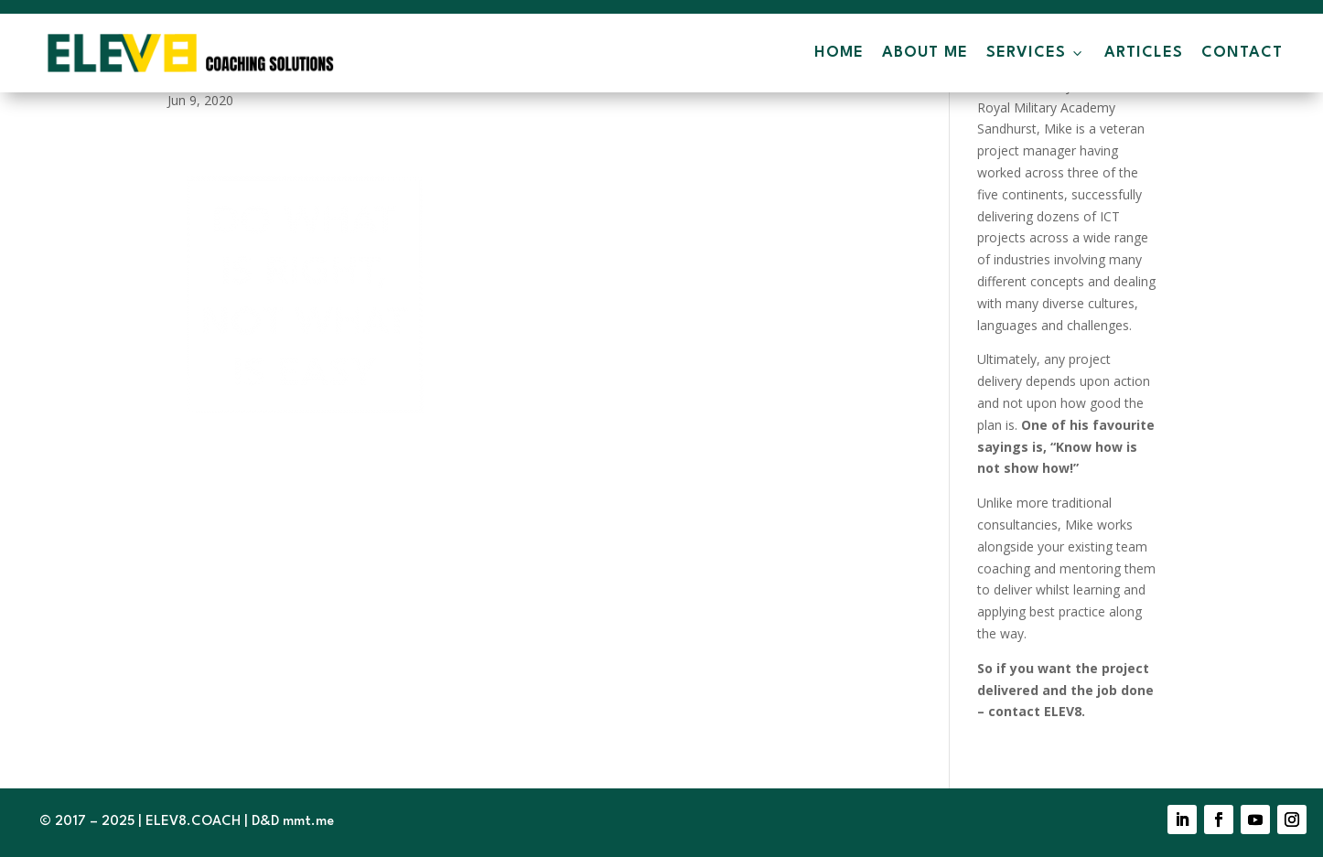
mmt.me (308, 822)
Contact (1242, 52)
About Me (925, 52)
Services (1036, 53)
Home (839, 52)
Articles (1143, 52)
